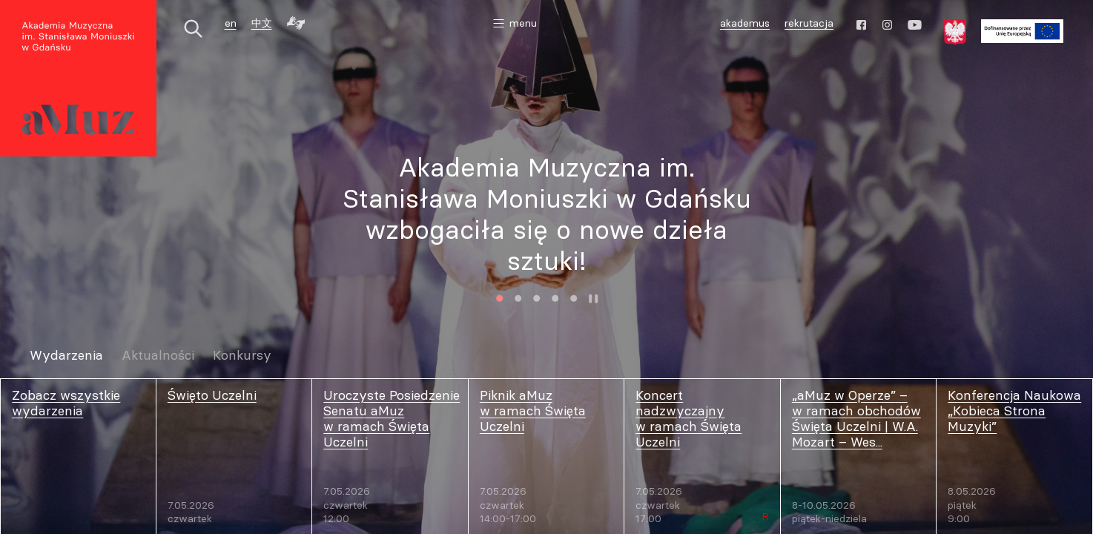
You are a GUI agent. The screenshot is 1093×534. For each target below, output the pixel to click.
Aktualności (158, 355)
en (231, 23)
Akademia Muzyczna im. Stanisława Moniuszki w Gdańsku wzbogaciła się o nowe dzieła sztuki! (547, 213)
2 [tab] (518, 298)
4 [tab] (555, 298)
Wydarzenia (66, 355)
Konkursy (242, 355)
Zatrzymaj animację (594, 298)
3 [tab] (537, 298)
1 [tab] (500, 298)
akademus (746, 25)
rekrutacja (809, 23)
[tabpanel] (546, 213)
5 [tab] (574, 298)
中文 (261, 23)
